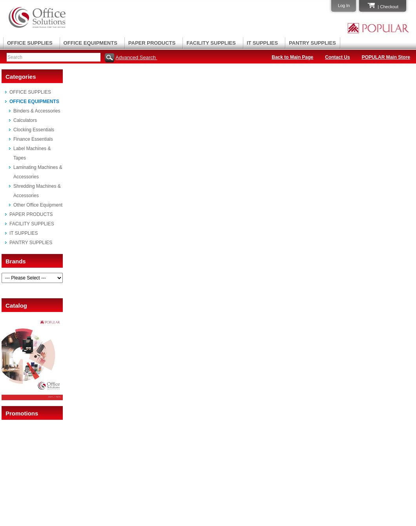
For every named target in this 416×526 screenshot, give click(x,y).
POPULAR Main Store (386, 57)
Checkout (389, 6)
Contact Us (337, 57)
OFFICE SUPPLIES (30, 43)
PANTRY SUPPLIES (312, 43)
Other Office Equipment (37, 205)
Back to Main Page (292, 57)
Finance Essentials (33, 139)
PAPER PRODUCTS (151, 43)
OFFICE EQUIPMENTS (90, 43)
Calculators (25, 120)
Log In (344, 5)
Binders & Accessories (36, 111)
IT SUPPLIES (262, 43)
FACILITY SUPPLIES (210, 43)
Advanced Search (136, 57)
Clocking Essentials (33, 129)
